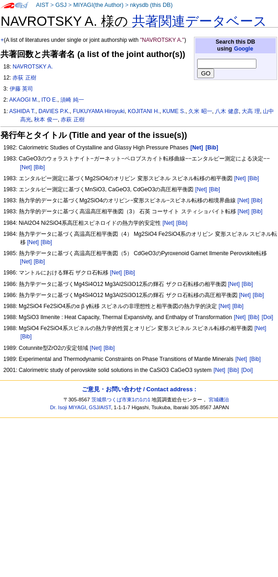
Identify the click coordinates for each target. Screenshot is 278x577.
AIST (42, 5)
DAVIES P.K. (54, 111)
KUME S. (174, 111)
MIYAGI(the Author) (98, 5)
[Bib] (39, 167)
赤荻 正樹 (24, 77)
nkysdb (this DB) (151, 5)
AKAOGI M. (23, 100)
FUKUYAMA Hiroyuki (99, 111)
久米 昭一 (200, 111)
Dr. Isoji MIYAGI (68, 407)
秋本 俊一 (45, 119)
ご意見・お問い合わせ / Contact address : (139, 389)
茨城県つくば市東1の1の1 (121, 399)
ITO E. (49, 100)
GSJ (61, 5)
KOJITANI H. (143, 111)
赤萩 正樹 (72, 119)
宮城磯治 (219, 399)
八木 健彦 (226, 111)
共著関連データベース (199, 21)
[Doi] (267, 317)
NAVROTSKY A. (32, 66)
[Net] (26, 167)
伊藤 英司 (21, 89)
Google (243, 49)
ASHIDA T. (22, 111)
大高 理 (251, 111)
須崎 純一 (72, 100)
